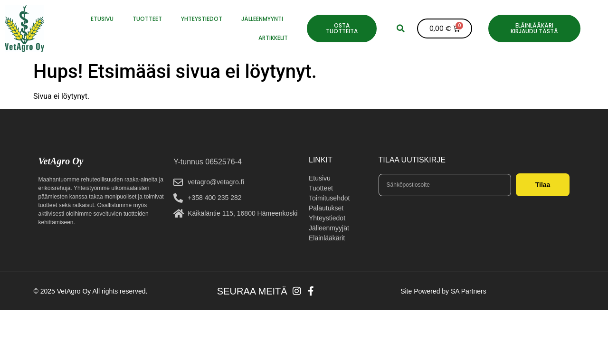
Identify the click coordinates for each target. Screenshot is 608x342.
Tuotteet (147, 19)
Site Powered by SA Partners (443, 291)
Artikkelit (273, 38)
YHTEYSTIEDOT (201, 19)
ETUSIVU (102, 19)
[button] (400, 28)
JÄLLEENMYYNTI (262, 19)
